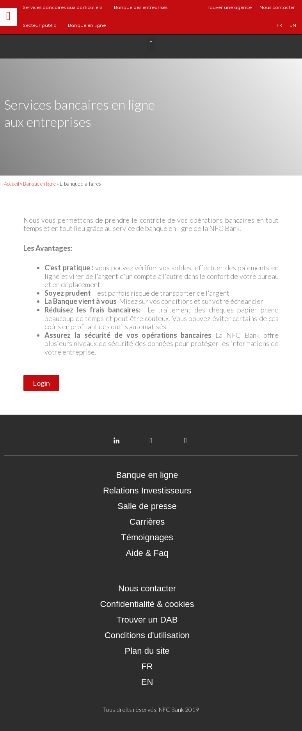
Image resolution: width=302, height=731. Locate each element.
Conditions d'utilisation (147, 635)
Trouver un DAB (147, 620)
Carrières (147, 522)
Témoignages (147, 537)
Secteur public (39, 25)
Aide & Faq (147, 553)
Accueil (11, 184)
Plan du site (147, 651)
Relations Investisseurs (147, 490)
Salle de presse (147, 506)
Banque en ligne (87, 25)
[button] (151, 44)
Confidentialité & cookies (147, 604)
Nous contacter (147, 588)
